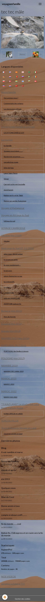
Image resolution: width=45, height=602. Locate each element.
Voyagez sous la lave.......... (13, 151)
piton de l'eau (9, 168)
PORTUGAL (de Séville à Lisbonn (16, 351)
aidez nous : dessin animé (13, 254)
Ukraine (6, 241)
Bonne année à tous (10, 506)
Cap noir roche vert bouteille (14, 184)
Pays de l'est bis (10, 317)
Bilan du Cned (7, 497)
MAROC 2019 (9, 384)
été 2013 (5, 479)
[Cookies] (5, 597)
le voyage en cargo (11, 260)
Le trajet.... (8, 287)
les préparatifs (9, 282)
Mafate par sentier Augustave (15, 201)
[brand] (11, 4)
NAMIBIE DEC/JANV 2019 (14, 371)
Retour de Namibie (10, 461)
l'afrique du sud (9, 221)
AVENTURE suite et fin (12, 304)
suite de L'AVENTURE (12, 298)
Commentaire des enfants (13, 103)
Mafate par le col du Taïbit (13, 195)
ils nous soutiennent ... (12, 265)
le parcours (8, 271)
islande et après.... (9, 470)
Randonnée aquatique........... (14, 157)
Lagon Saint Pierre (10, 173)
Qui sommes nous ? (11, 98)
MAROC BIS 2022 (10, 397)
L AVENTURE (9, 293)
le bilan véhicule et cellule (13, 414)
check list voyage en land (13, 434)
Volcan (6, 179)
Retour (22, 54)
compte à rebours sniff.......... (14, 515)
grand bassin (8, 190)
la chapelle (8, 146)
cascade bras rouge (11, 162)
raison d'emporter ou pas (13, 276)
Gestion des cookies (22, 599)
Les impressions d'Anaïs (12, 109)
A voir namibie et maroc (12, 452)
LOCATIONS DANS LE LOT (14, 133)
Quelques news (8, 488)
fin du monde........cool (11, 524)
